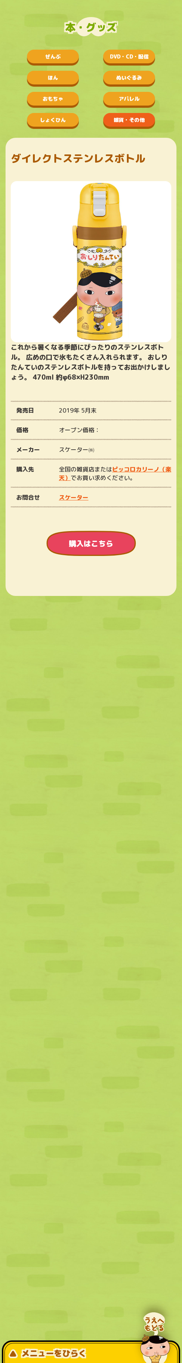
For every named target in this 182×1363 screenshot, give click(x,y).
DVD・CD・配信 (129, 56)
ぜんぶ (53, 56)
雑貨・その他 (129, 119)
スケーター (73, 497)
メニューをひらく (48, 1353)
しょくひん (53, 119)
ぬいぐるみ (129, 77)
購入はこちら (91, 543)
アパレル (129, 98)
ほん (53, 77)
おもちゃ (53, 98)
